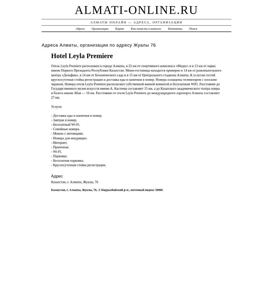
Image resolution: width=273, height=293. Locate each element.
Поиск (193, 28)
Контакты (175, 28)
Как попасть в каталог (146, 28)
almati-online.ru (136, 9)
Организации (100, 28)
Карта (119, 28)
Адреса (80, 28)
